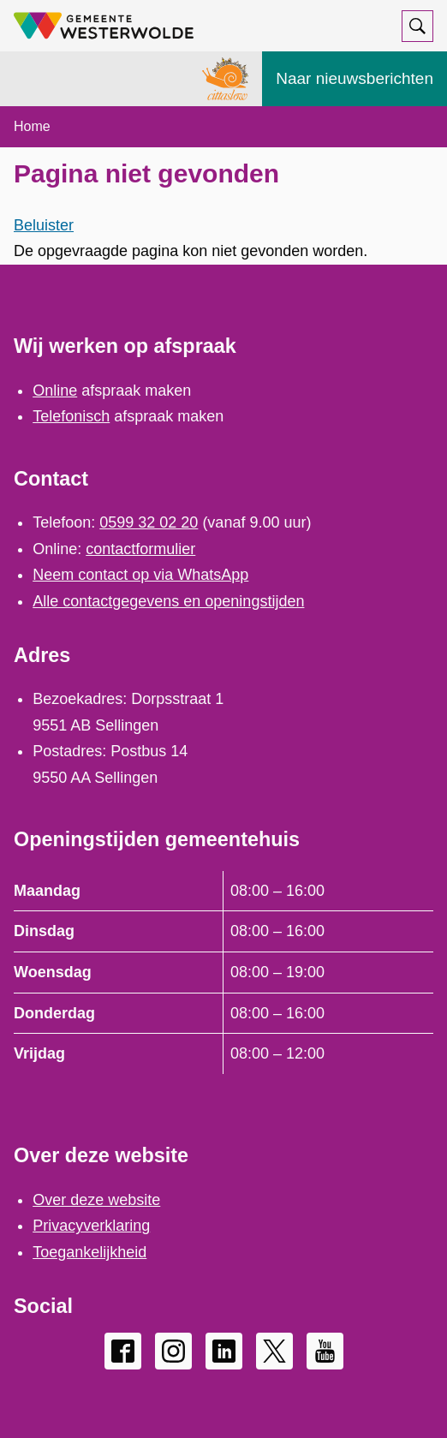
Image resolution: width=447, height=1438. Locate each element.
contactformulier (140, 549)
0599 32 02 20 (148, 522)
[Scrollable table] (223, 972)
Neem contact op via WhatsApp (140, 574)
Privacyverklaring (91, 1225)
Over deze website (96, 1199)
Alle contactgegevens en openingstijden (168, 601)
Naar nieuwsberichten (354, 78)
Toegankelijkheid (89, 1252)
